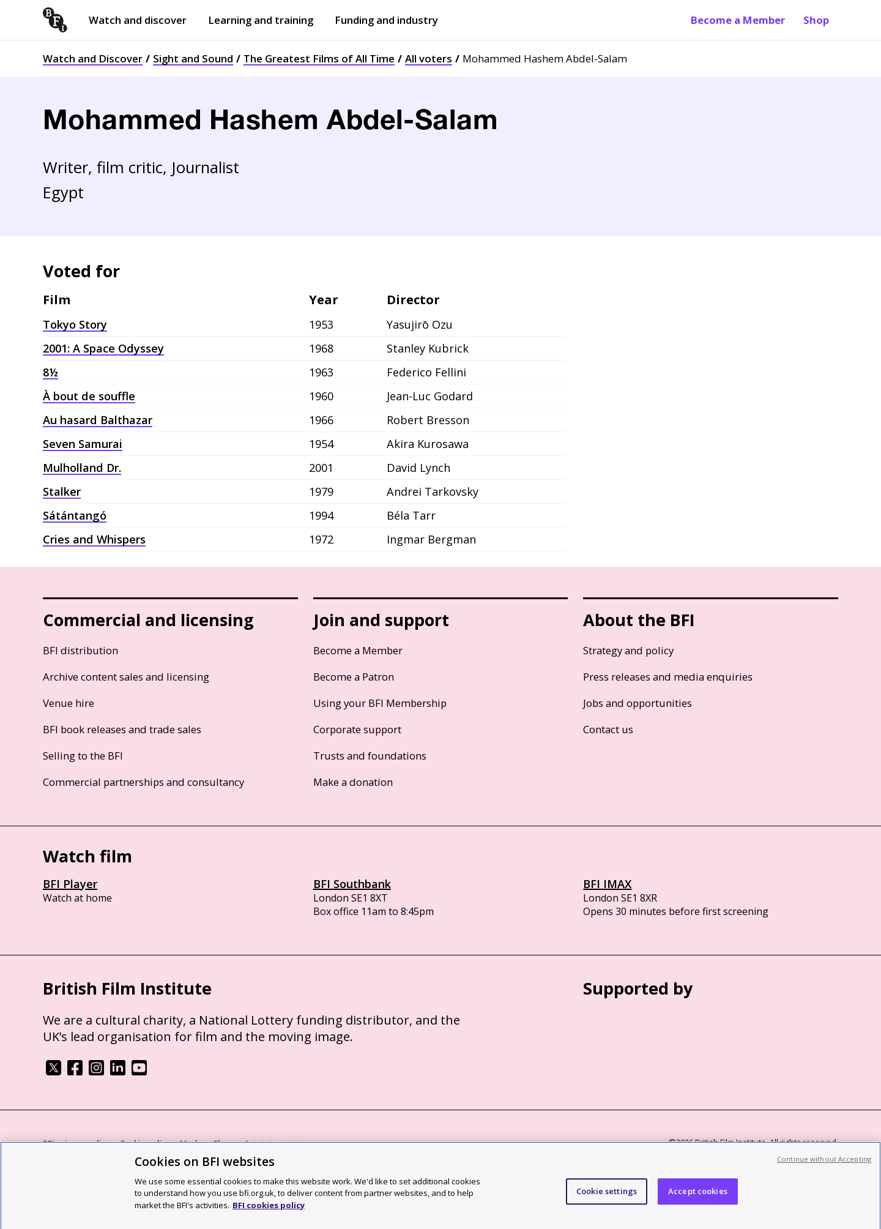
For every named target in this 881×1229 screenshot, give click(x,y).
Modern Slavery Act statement (239, 1143)
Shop (816, 20)
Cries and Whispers (94, 539)
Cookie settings (606, 1196)
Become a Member (738, 20)
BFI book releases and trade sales (122, 729)
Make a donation (353, 782)
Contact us (608, 729)
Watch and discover (138, 20)
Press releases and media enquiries (668, 677)
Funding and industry (386, 20)
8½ (50, 372)
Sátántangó (74, 515)
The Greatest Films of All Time (319, 58)
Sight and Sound (193, 58)
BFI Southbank (352, 883)
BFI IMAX (607, 883)
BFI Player (70, 883)
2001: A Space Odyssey (103, 348)
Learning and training (260, 20)
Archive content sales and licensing (126, 677)
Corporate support (357, 729)
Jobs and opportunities (637, 703)
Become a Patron (353, 677)
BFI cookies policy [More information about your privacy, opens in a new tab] (268, 1210)
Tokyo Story (75, 324)
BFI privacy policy (76, 1143)
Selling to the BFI (83, 756)
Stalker (62, 491)
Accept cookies (697, 1196)
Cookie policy (145, 1143)
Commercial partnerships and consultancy (143, 782)
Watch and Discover (93, 58)
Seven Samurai (82, 443)
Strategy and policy (628, 650)
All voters (428, 58)
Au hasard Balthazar (97, 420)
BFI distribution (80, 650)
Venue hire (68, 703)
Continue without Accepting (824, 1164)
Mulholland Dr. (82, 467)
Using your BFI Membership (380, 703)
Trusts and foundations (369, 756)
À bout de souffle (89, 396)
